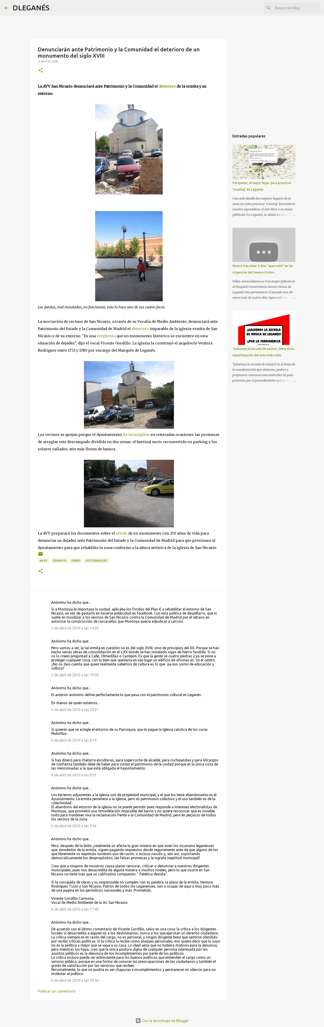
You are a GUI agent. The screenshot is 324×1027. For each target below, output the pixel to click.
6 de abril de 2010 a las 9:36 (74, 826)
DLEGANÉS (31, 8)
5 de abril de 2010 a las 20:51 (75, 710)
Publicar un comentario (57, 991)
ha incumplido (136, 434)
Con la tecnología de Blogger (162, 1021)
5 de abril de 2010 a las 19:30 (75, 675)
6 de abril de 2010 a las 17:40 (75, 909)
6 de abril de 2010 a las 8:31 (74, 775)
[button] (40, 71)
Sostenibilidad (96, 560)
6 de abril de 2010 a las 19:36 (75, 980)
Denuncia (59, 560)
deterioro (167, 86)
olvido (121, 533)
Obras (75, 560)
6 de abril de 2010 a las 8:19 (74, 740)
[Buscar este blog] (296, 7)
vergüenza (106, 336)
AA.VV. (44, 560)
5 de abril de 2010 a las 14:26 (75, 628)
